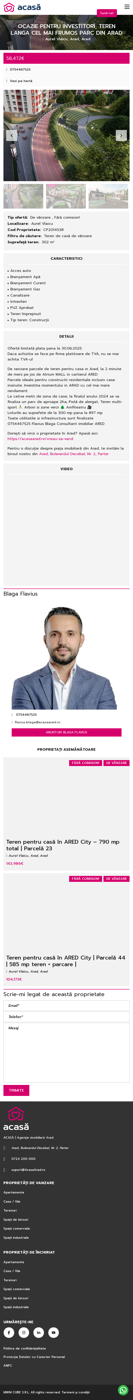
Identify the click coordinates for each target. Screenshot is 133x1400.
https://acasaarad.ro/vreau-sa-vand (40, 439)
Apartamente (13, 1192)
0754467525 (18, 69)
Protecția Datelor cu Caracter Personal (34, 1357)
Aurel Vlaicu (42, 223)
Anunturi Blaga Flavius (66, 732)
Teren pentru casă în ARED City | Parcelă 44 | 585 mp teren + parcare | (65, 961)
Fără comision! (67, 217)
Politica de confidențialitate (25, 1348)
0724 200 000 (23, 1159)
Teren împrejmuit (25, 314)
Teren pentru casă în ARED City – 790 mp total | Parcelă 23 (62, 845)
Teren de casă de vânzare (68, 236)
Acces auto (20, 270)
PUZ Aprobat (22, 307)
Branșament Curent (28, 283)
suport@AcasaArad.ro (28, 1170)
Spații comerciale (16, 1228)
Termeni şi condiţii (76, 1392)
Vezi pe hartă (19, 81)
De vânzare (41, 217)
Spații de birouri (15, 1219)
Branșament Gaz (25, 289)
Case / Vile (11, 1201)
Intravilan (18, 301)
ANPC (7, 1365)
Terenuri (9, 1210)
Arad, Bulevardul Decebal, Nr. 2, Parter (74, 454)
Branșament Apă (25, 277)
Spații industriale (16, 1238)
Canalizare (20, 295)
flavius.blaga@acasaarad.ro (36, 722)
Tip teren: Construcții (29, 320)
